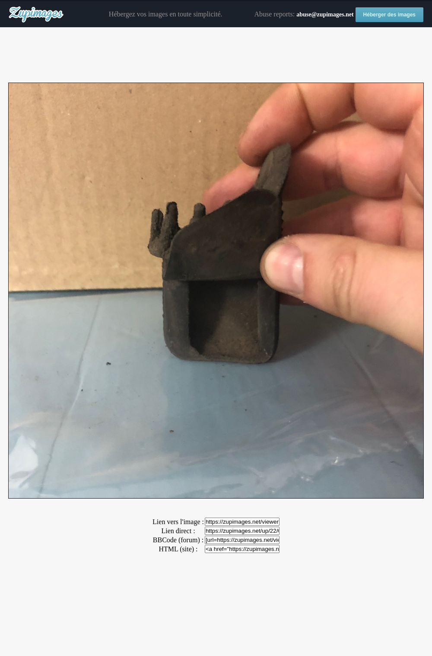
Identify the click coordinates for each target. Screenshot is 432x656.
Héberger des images (389, 15)
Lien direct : (178, 530)
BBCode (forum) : (178, 540)
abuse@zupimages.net (324, 14)
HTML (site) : (178, 549)
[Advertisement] (216, 55)
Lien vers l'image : (178, 521)
